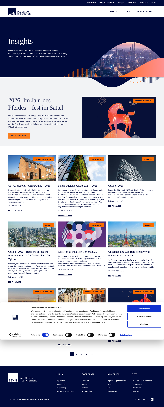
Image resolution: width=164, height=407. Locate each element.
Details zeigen (126, 402)
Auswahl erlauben (144, 384)
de (153, 3)
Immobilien (115, 13)
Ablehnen (144, 391)
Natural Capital (144, 13)
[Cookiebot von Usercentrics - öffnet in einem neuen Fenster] (15, 402)
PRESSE (121, 3)
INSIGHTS (132, 3)
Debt (128, 13)
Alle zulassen (144, 376)
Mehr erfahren (15, 211)
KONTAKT (144, 3)
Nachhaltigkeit (106, 3)
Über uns (91, 3)
